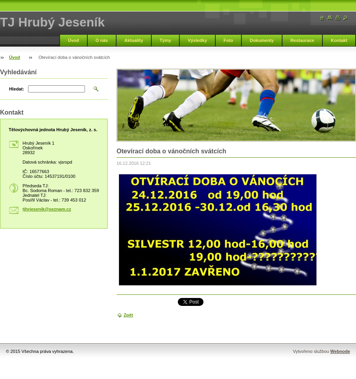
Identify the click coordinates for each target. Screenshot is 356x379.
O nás (102, 40)
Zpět (128, 315)
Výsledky (197, 40)
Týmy (165, 40)
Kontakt (339, 40)
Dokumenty (262, 40)
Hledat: (16, 89)
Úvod (73, 40)
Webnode (340, 351)
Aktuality (133, 40)
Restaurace (302, 40)
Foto (228, 40)
